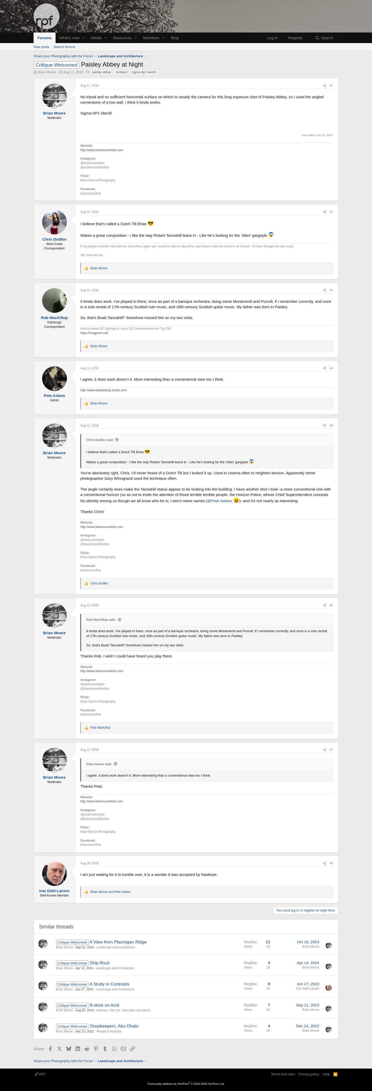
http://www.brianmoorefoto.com (101, 150)
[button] (83, 37)
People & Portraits (108, 1031)
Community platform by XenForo (186, 1083)
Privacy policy (309, 1074)
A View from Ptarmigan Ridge (118, 942)
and (110, 892)
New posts (41, 47)
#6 (331, 605)
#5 (331, 425)
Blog (175, 38)
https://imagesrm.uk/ (94, 333)
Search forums (64, 47)
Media (96, 38)
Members (151, 38)
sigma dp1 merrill (143, 72)
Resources (122, 38)
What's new (69, 38)
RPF (40, 1074)
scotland (121, 72)
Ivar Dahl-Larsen (307, 988)
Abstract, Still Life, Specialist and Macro (123, 1010)
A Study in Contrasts (109, 984)
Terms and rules (283, 1074)
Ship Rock (100, 962)
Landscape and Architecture (115, 947)
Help (326, 1074)
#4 (331, 368)
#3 (331, 290)
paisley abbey (101, 72)
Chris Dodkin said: (100, 440)
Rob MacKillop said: (101, 620)
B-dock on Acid (104, 1005)
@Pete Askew (219, 501)
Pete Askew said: (99, 764)
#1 (331, 85)
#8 (331, 863)
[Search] (324, 37)
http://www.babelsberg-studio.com (103, 390)
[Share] (324, 86)
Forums (44, 38)
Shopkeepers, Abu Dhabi (114, 1026)
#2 (331, 212)
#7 (331, 750)
